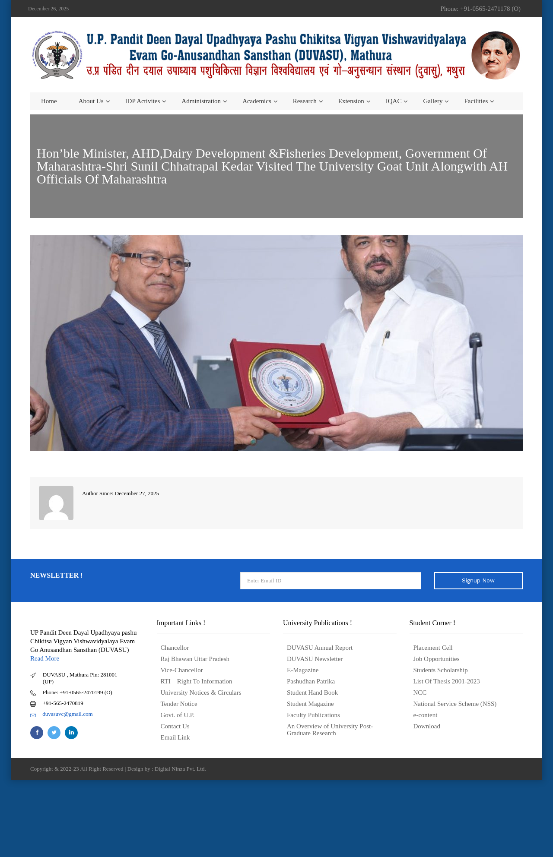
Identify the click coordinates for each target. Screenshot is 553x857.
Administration (201, 101)
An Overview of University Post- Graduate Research (330, 730)
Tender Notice (179, 703)
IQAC (394, 101)
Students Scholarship (440, 670)
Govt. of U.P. (178, 715)
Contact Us (175, 726)
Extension (351, 101)
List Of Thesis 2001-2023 (446, 681)
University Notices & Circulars (201, 692)
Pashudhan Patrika (311, 681)
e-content (425, 715)
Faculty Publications (313, 715)
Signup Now (478, 580)
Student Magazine (310, 703)
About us (91, 101)
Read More (44, 658)
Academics (256, 101)
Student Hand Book (312, 692)
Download (427, 726)
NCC (420, 692)
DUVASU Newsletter (315, 658)
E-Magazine (302, 670)
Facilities (476, 101)
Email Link (175, 737)
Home (49, 101)
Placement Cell (433, 647)
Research (305, 101)
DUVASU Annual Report (320, 647)
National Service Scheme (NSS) (455, 703)
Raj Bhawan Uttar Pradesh (195, 658)
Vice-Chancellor (182, 670)
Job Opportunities (436, 658)
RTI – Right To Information (196, 681)
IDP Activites (142, 101)
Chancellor (175, 647)
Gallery (432, 101)
